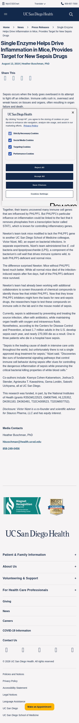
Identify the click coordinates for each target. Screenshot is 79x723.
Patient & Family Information (24, 554)
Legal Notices (10, 694)
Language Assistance (14, 701)
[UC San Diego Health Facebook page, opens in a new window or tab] (39, 649)
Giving (7, 601)
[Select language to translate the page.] (39, 4)
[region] (39, 157)
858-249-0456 (11, 448)
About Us (10, 566)
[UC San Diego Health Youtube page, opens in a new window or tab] (56, 649)
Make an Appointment (39, 706)
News (6, 611)
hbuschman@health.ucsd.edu (22, 441)
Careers (8, 620)
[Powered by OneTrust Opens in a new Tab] (62, 204)
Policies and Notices (13, 674)
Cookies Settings (39, 194)
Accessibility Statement (15, 687)
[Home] (6, 27)
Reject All (39, 167)
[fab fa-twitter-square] (72, 649)
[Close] (73, 112)
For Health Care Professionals (25, 590)
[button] (5, 14)
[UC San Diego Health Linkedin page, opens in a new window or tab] (6, 649)
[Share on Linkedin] (22, 79)
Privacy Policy (10, 681)
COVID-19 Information (17, 630)
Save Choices (39, 185)
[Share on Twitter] (13, 79)
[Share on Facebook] (5, 79)
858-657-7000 (69, 3)
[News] (21, 27)
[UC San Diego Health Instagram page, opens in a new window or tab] (23, 649)
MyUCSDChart (10, 3)
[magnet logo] (22, 506)
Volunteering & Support (20, 578)
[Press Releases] (40, 27)
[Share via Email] (30, 79)
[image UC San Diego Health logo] (38, 14)
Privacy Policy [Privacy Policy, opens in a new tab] (31, 126)
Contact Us (10, 640)
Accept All (39, 176)
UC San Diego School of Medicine (21, 715)
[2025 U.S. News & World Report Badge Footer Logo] (56, 506)
